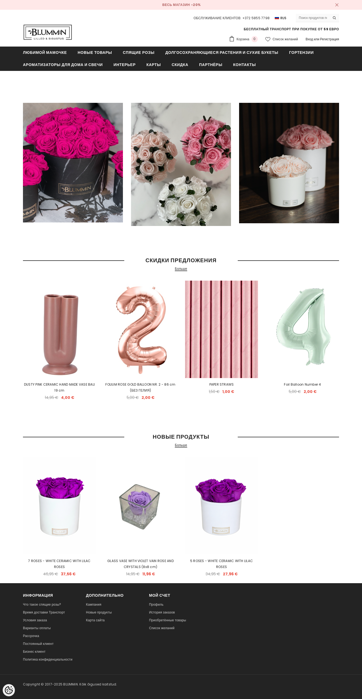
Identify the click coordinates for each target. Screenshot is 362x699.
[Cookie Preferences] (9, 690)
